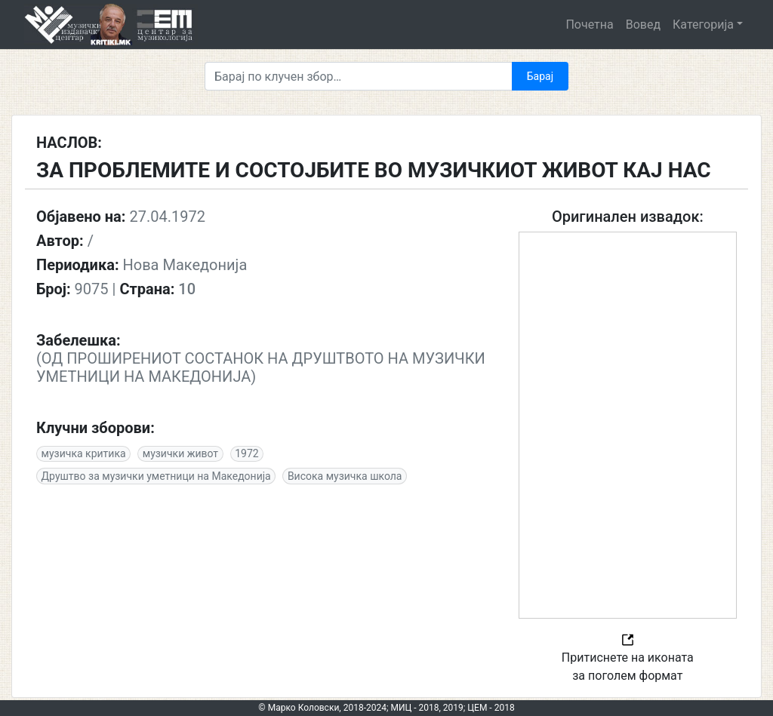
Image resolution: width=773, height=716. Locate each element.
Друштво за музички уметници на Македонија (156, 476)
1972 (246, 453)
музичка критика (84, 453)
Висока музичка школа (345, 476)
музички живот (180, 453)
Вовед (643, 24)
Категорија (703, 24)
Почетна (589, 24)
